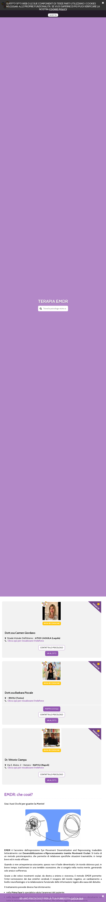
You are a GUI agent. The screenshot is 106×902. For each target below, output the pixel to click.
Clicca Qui (76, 898)
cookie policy (58, 9)
